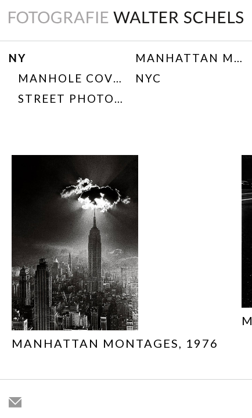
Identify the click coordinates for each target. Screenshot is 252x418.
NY (17, 57)
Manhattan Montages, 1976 (189, 57)
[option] (115, 255)
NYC (148, 78)
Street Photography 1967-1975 (70, 98)
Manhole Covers (70, 78)
